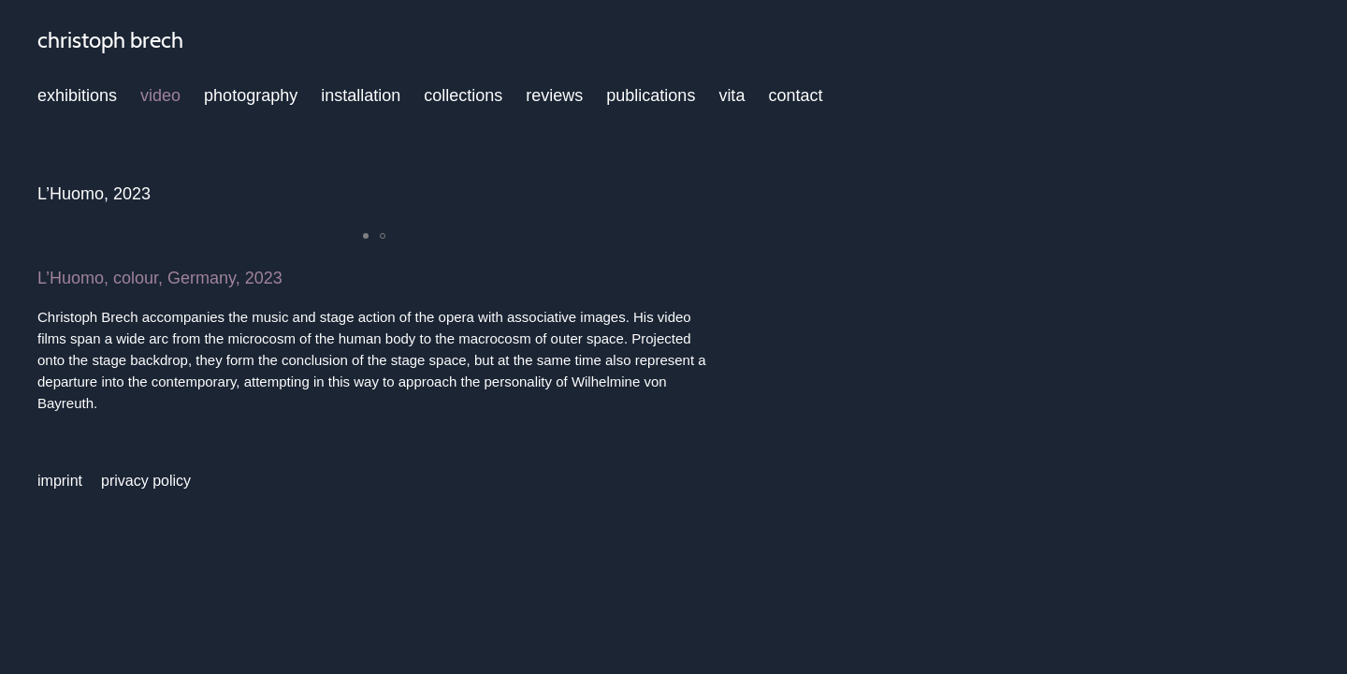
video (160, 95)
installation (360, 95)
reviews (554, 95)
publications (650, 95)
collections (463, 95)
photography (250, 95)
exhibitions (77, 95)
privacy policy (146, 481)
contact (795, 95)
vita (731, 95)
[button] (365, 236)
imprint (59, 481)
